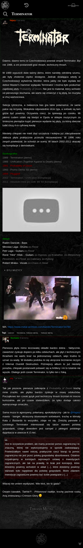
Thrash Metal (41, 508)
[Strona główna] (5, 5)
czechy (11, 333)
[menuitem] (80, 522)
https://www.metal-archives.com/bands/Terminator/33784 (39, 326)
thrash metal (47, 333)
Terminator (22, 14)
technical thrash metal (28, 333)
